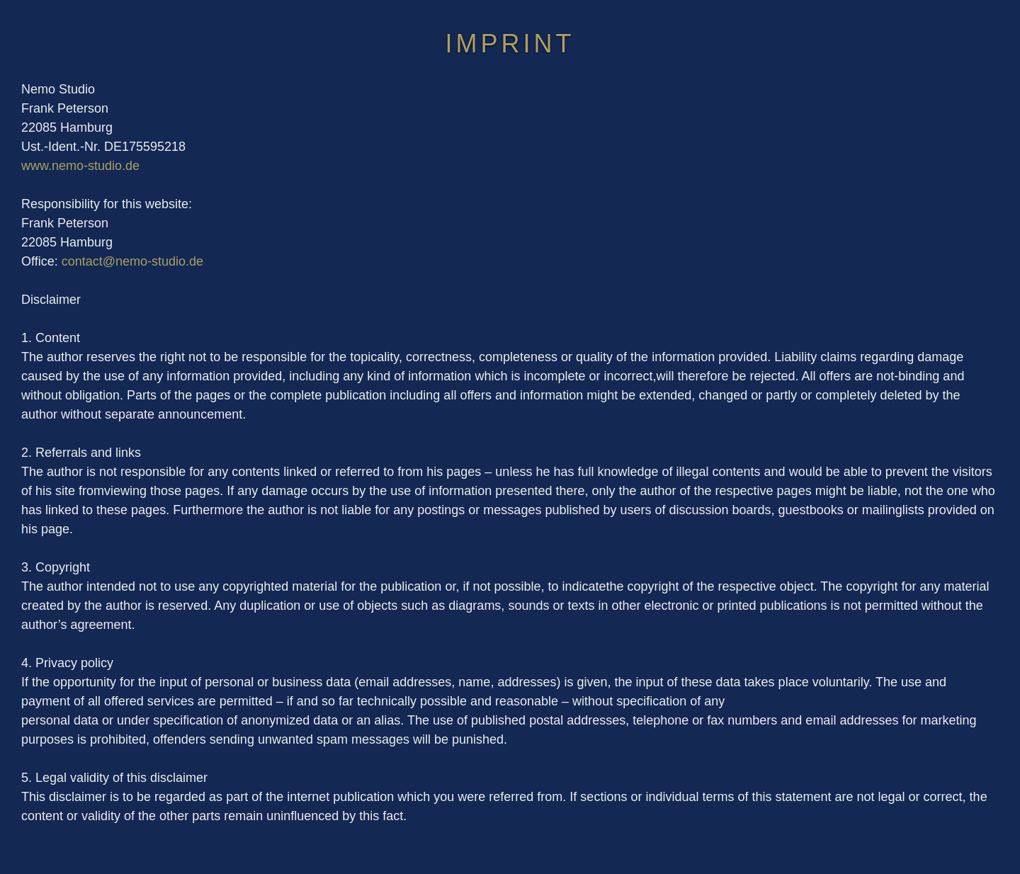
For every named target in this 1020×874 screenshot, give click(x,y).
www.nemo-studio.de (80, 166)
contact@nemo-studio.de (132, 261)
